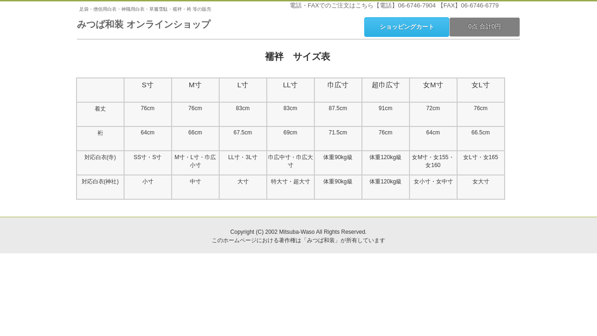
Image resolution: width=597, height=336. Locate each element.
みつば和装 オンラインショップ (143, 24)
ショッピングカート (407, 26)
